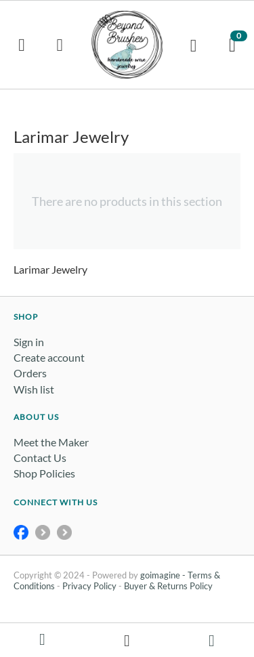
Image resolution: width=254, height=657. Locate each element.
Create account (49, 357)
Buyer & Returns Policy (168, 585)
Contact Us (40, 457)
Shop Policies (44, 473)
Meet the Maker (51, 442)
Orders (30, 372)
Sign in (29, 341)
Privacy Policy (89, 585)
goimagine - (164, 575)
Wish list (34, 389)
